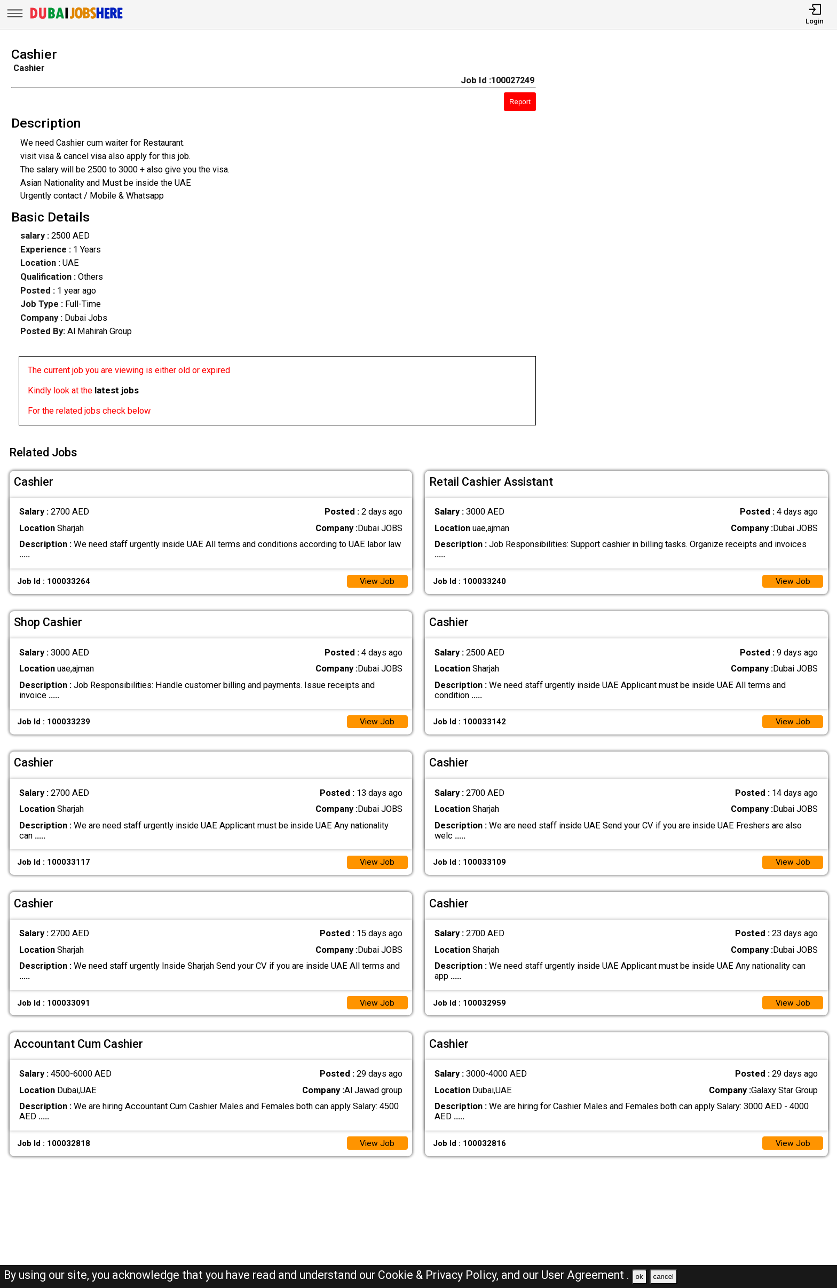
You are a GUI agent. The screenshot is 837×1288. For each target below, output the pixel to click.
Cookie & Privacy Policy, (439, 1275)
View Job (376, 579)
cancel (663, 1277)
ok (639, 1277)
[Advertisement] (697, 239)
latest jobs (116, 390)
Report (520, 102)
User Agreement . (585, 1275)
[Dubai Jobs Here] (76, 18)
